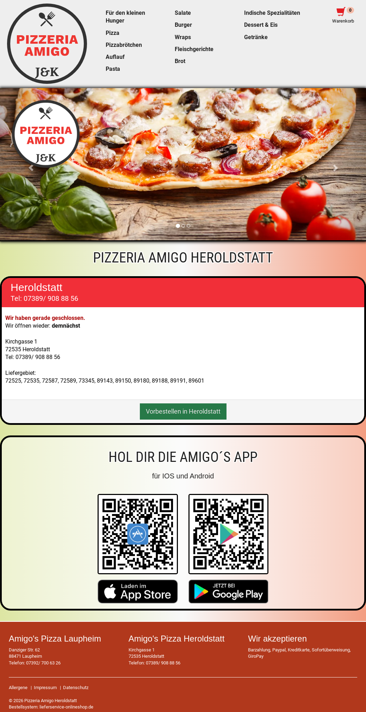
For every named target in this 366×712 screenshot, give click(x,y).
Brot (180, 61)
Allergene (18, 687)
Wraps (183, 37)
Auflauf (115, 57)
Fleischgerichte (194, 49)
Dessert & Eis (261, 25)
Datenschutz (75, 687)
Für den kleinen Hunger (125, 17)
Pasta (113, 69)
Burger (183, 25)
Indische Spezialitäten (272, 13)
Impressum (45, 687)
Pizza (112, 33)
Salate (183, 13)
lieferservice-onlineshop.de (66, 707)
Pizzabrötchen (124, 45)
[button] (338, 164)
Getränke (256, 37)
